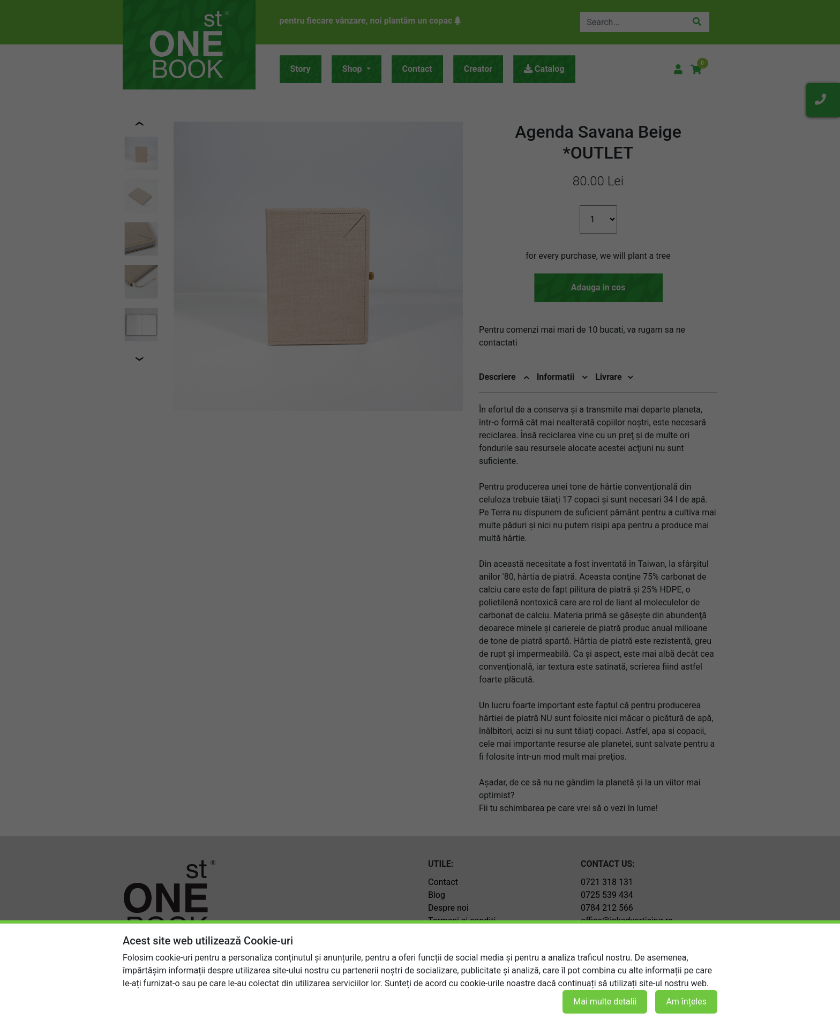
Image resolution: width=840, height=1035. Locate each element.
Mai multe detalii (604, 1001)
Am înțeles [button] (686, 1001)
